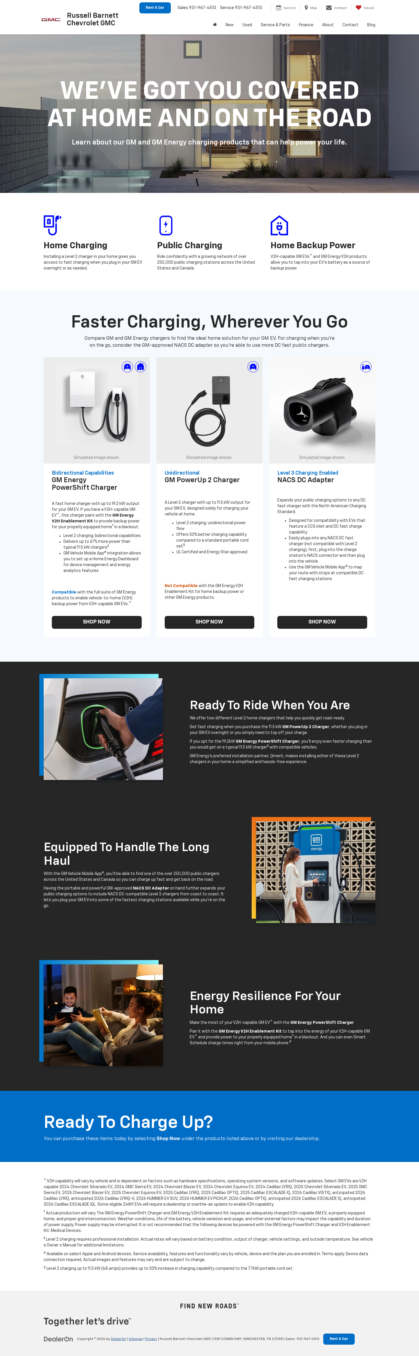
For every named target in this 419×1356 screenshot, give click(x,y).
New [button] (230, 25)
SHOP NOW (97, 622)
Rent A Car (155, 8)
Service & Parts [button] (275, 25)
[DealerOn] (58, 1339)
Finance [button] (306, 25)
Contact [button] (350, 25)
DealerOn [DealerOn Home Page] (118, 1339)
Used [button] (247, 25)
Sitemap (136, 1339)
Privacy (151, 1339)
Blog (371, 25)
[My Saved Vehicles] (364, 8)
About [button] (328, 25)
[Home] (215, 25)
